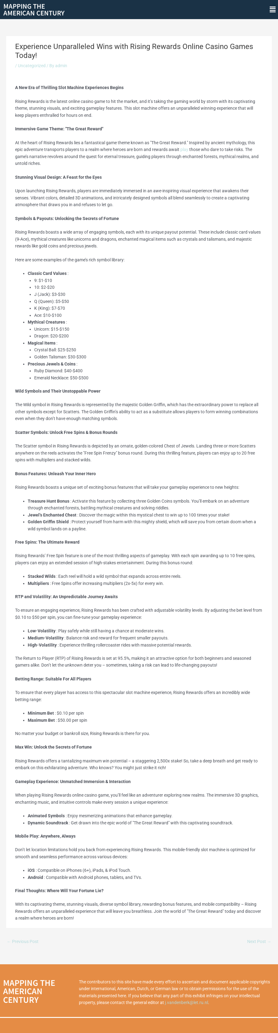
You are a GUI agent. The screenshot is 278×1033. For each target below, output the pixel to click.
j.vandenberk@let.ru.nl (186, 1002)
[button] (273, 9)
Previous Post (23, 941)
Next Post (259, 941)
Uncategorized (32, 65)
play (184, 149)
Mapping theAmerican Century (33, 9)
